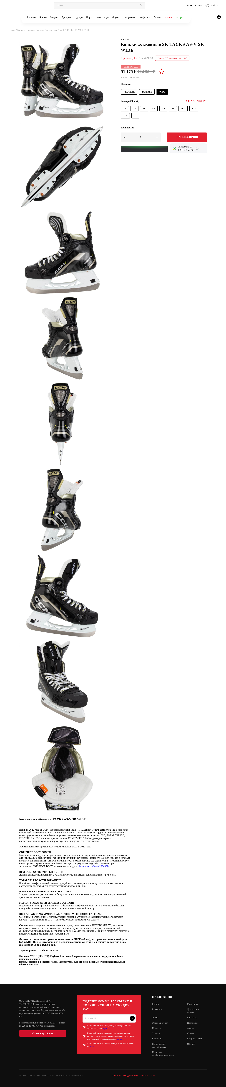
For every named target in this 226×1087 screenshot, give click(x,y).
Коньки (43, 17)
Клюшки (31, 17)
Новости (156, 1028)
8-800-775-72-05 (194, 5)
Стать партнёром (42, 1033)
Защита (54, 17)
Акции (157, 17)
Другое (116, 17)
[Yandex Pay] (144, 149)
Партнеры (192, 1023)
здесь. (105, 1028)
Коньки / (31, 30)
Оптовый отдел (160, 1023)
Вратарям (66, 17)
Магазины (192, 1004)
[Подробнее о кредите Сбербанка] (197, 148)
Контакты (192, 1018)
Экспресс (180, 17)
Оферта (191, 1044)
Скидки (168, 17)
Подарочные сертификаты (136, 17)
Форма (89, 17)
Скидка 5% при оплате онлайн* (172, 58)
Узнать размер (196, 101)
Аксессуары (102, 17)
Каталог (156, 1004)
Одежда (79, 17)
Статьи (191, 1034)
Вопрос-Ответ (194, 1039)
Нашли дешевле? (130, 77)
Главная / (12, 30)
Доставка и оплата (193, 1011)
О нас (155, 1018)
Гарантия (157, 1009)
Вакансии (157, 1039)
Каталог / (22, 30)
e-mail (92, 1046)
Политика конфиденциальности (163, 1054)
